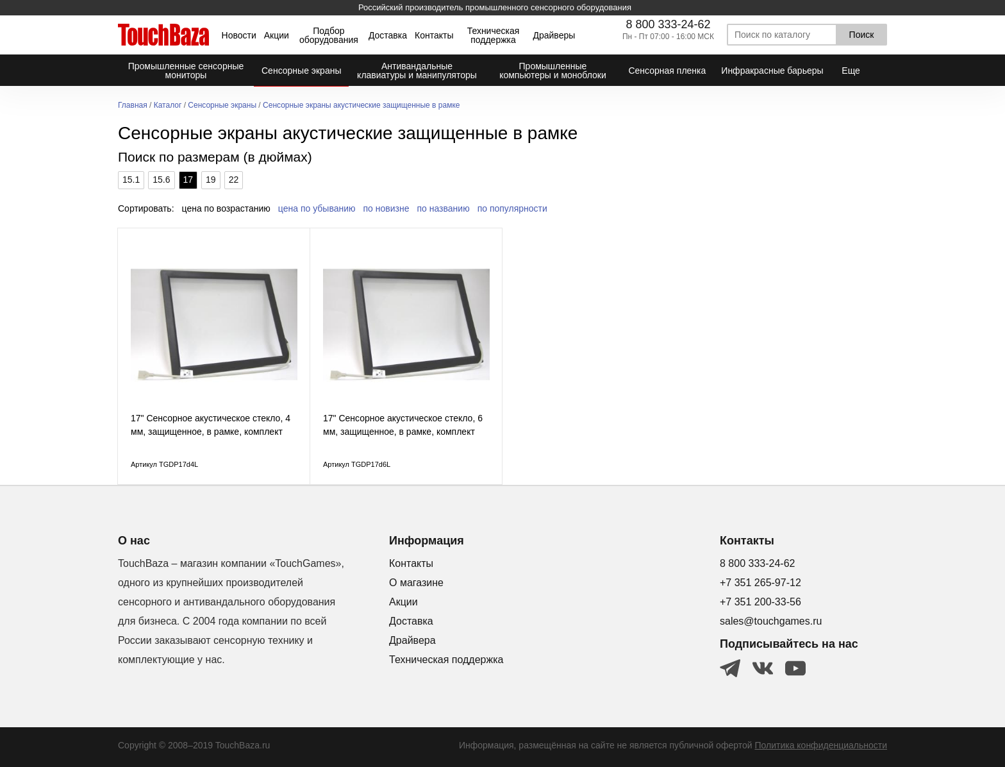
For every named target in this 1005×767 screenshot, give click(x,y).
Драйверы (554, 35)
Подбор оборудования (328, 35)
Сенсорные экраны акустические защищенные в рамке (361, 105)
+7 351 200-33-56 (760, 601)
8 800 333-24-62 (668, 24)
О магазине (416, 582)
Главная (132, 105)
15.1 (131, 179)
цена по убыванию (317, 208)
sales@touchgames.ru (771, 621)
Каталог (168, 105)
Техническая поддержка (493, 35)
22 (234, 179)
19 (211, 179)
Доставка (388, 35)
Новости (239, 35)
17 (188, 179)
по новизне (386, 208)
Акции (276, 35)
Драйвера (412, 640)
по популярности (512, 208)
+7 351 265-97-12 (760, 582)
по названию (443, 208)
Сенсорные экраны (222, 105)
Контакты (434, 35)
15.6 (161, 179)
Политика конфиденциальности (820, 745)
